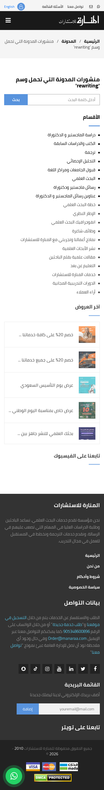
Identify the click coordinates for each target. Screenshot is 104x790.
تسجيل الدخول (21, 6)
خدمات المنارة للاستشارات (73, 274)
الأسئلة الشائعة (52, 6)
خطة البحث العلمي (79, 205)
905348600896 (76, 631)
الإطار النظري (84, 213)
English (9, 6)
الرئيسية (92, 41)
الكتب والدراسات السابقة (74, 143)
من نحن (93, 566)
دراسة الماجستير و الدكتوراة (71, 135)
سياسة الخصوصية (84, 587)
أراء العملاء (86, 292)
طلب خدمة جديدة (67, 624)
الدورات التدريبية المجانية (74, 283)
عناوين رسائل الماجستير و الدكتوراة (65, 196)
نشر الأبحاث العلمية (78, 248)
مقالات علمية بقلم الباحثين (72, 257)
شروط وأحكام (88, 576)
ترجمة (90, 152)
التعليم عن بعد (82, 266)
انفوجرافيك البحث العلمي (73, 222)
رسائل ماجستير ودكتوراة (74, 187)
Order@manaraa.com (67, 638)
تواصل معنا (75, 6)
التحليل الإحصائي (81, 161)
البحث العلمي (83, 178)
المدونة (69, 41)
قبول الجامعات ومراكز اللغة (71, 170)
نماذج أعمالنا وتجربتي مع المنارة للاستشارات (58, 240)
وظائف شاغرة (83, 231)
